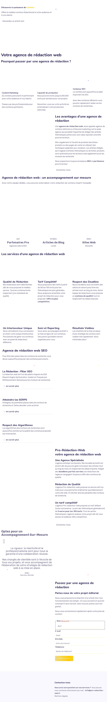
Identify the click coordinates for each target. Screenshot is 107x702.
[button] (27, 386)
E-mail (58, 631)
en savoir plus (12, 386)
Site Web (58, 639)
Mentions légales (61, 696)
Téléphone (59, 647)
